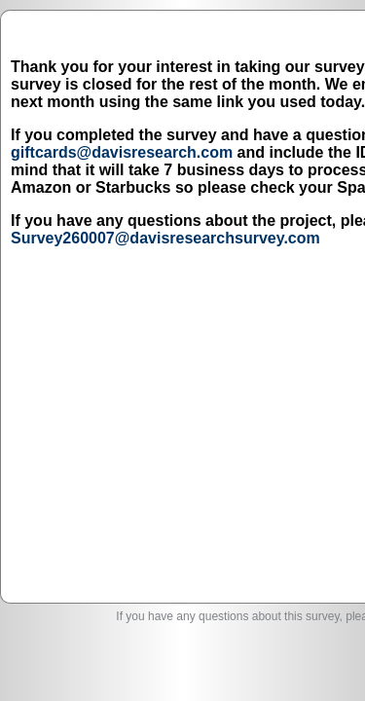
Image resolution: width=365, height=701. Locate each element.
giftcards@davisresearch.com (131, 228)
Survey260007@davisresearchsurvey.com (175, 401)
